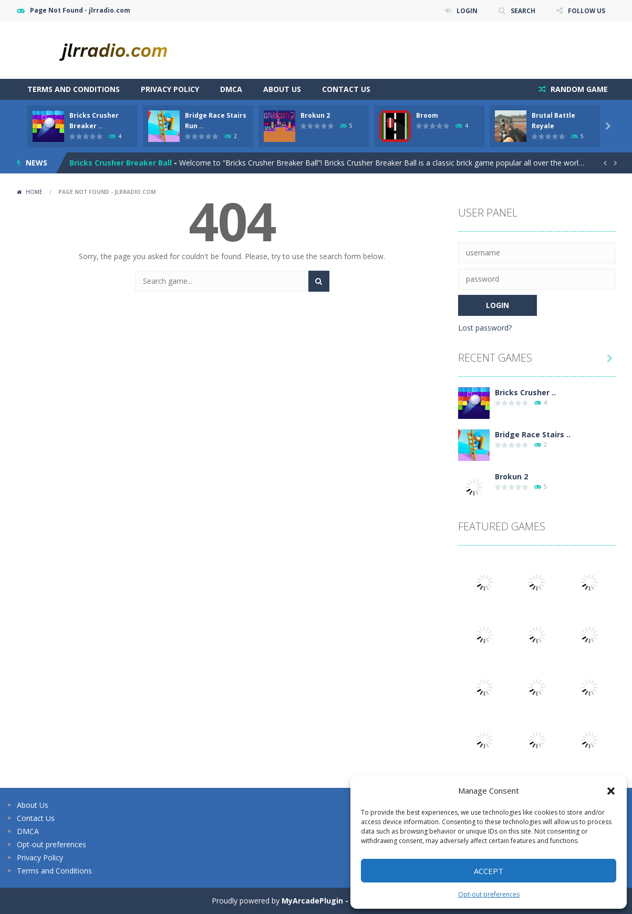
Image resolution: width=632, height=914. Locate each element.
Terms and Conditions (73, 89)
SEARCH (522, 10)
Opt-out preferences (489, 894)
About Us (282, 89)
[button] (611, 791)
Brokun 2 (315, 115)
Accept (488, 871)
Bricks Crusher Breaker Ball (120, 163)
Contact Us (346, 89)
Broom (427, 115)
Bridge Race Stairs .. (533, 434)
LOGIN (466, 10)
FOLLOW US (586, 10)
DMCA (231, 89)
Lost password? (485, 328)
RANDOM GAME (578, 89)
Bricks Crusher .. (525, 392)
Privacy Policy (170, 89)
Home (34, 192)
